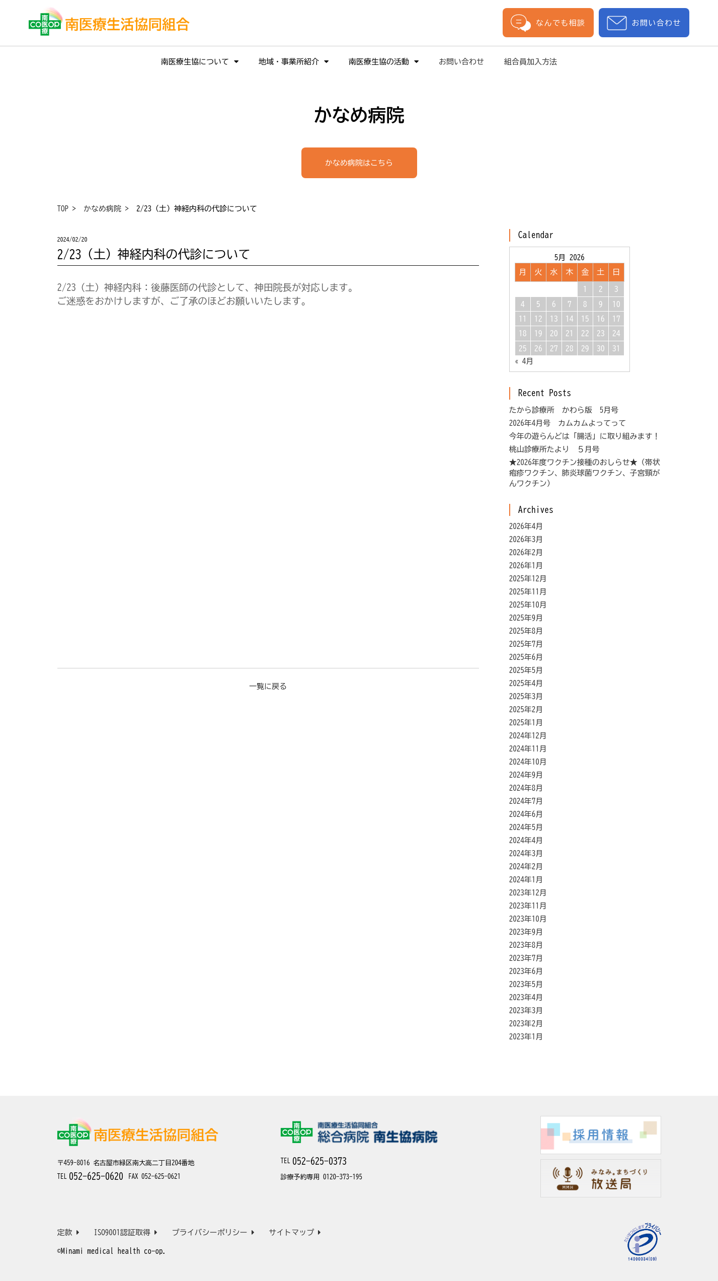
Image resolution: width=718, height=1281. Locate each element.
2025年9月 (526, 618)
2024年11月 (528, 748)
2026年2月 (526, 552)
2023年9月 (526, 932)
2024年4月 (526, 840)
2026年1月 (526, 565)
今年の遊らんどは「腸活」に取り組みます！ (584, 436)
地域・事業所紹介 (294, 61)
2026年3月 (526, 539)
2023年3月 (526, 1010)
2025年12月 (528, 578)
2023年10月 (528, 919)
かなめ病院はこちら (359, 163)
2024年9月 (526, 775)
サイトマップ (295, 1232)
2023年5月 (526, 984)
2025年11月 (528, 591)
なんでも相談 (548, 22)
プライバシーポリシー (213, 1232)
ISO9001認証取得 (125, 1232)
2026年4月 (526, 526)
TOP (63, 208)
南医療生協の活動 (384, 61)
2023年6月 (526, 971)
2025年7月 (526, 644)
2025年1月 (526, 722)
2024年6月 (526, 814)
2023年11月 (528, 906)
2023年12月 (528, 892)
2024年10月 (528, 762)
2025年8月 (526, 631)
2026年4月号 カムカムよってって (567, 423)
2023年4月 (526, 997)
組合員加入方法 (530, 61)
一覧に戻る (268, 686)
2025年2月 (526, 709)
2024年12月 (528, 735)
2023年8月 (526, 945)
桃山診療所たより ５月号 (554, 449)
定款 (68, 1232)
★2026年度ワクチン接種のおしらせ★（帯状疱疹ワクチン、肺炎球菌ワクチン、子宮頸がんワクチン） (584, 473)
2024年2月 (526, 866)
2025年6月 (526, 657)
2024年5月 (526, 827)
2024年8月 (526, 788)
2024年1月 (526, 879)
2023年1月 (526, 1036)
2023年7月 (526, 958)
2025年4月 (526, 683)
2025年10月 (528, 605)
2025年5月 (526, 670)
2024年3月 (526, 853)
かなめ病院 (102, 208)
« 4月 (524, 361)
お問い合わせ (644, 23)
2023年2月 (526, 1023)
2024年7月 (526, 801)
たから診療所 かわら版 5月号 (564, 410)
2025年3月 (526, 696)
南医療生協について (199, 61)
